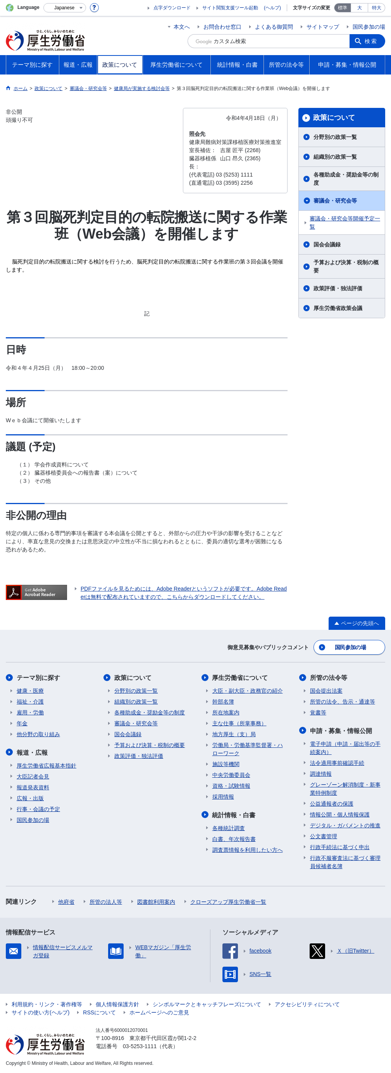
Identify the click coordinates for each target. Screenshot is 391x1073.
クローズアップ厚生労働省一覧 (228, 901)
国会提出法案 (326, 691)
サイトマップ (323, 26)
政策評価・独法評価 (337, 288)
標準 (342, 7)
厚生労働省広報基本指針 (46, 765)
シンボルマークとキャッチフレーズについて (207, 1004)
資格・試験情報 (231, 786)
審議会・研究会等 (335, 201)
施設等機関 (225, 764)
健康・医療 (30, 691)
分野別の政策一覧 (335, 137)
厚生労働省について (240, 677)
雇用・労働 (30, 712)
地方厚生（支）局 (234, 734)
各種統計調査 (228, 828)
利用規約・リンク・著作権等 (47, 1004)
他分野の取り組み (38, 734)
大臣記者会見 (33, 776)
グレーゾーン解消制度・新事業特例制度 (345, 788)
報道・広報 (32, 752)
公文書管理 (323, 836)
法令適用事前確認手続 (337, 762)
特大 (376, 7)
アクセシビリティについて (307, 1004)
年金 (22, 723)
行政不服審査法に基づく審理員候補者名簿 (345, 862)
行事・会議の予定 (38, 809)
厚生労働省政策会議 (337, 308)
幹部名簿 (223, 702)
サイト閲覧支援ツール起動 (230, 7)
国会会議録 (327, 244)
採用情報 (223, 797)
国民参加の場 (369, 26)
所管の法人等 (106, 901)
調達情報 (321, 773)
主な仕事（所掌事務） (239, 723)
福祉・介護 (30, 702)
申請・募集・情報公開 (341, 730)
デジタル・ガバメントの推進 (345, 825)
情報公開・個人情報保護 (340, 814)
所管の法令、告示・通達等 (342, 702)
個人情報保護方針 (117, 1004)
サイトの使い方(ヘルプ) (40, 1012)
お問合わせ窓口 (222, 26)
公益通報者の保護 (331, 803)
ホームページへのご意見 (159, 1012)
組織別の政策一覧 (335, 157)
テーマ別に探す (38, 677)
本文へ (182, 26)
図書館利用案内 (156, 901)
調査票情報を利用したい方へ (247, 849)
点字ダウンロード (172, 7)
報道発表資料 (33, 787)
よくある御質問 (274, 26)
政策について (334, 117)
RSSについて (99, 1012)
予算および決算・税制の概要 (346, 266)
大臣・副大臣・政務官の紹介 (247, 691)
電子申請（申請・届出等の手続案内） (345, 747)
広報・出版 (30, 798)
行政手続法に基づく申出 (340, 847)
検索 (371, 41)
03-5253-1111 (140, 1046)
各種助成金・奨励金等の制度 (346, 179)
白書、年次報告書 (234, 839)
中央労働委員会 (231, 775)
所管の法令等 (328, 677)
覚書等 (318, 712)
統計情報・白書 (234, 814)
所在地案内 (225, 712)
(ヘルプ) (272, 7)
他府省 (66, 901)
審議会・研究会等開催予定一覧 (345, 222)
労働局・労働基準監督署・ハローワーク (247, 749)
